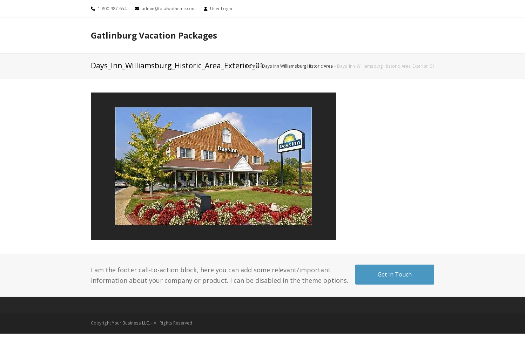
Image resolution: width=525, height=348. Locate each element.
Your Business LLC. (131, 323)
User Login (221, 9)
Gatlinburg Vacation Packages (154, 35)
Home (252, 66)
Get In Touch (395, 274)
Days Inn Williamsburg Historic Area (297, 66)
